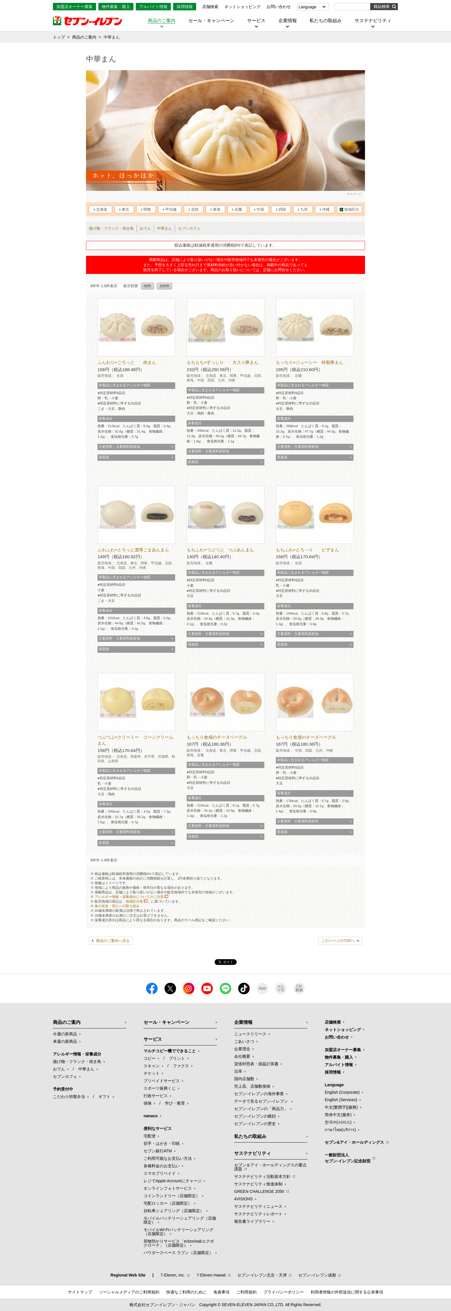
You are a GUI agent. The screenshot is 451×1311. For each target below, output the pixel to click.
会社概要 (242, 1056)
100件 (164, 286)
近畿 (238, 209)
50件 (147, 286)
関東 (147, 209)
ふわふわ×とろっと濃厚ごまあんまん (133, 549)
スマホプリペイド (160, 1173)
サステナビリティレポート (258, 1214)
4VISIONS (243, 1199)
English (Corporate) (342, 1092)
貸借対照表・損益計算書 (256, 1064)
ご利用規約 (246, 1292)
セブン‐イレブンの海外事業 (259, 1093)
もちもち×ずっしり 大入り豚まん (222, 362)
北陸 (194, 209)
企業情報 (287, 20)
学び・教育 (175, 1103)
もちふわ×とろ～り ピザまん (307, 549)
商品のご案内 (161, 20)
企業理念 (242, 1049)
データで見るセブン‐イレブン (261, 1101)
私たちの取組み (325, 20)
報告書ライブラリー (252, 1221)
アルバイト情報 (153, 6)
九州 (304, 209)
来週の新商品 (65, 1041)
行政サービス (156, 1095)
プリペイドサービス (162, 1080)
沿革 (238, 1071)
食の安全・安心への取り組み (117, 906)
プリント (177, 1058)
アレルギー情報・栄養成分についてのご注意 (129, 897)
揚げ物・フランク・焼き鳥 (111, 228)
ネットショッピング (242, 6)
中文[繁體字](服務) (341, 1107)
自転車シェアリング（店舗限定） (174, 1210)
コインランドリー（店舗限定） (172, 1195)
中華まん (164, 228)
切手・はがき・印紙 (162, 1143)
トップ (59, 37)
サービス (256, 20)
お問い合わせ (279, 6)
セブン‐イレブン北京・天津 (262, 1275)
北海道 (101, 209)
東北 (125, 209)
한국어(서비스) (338, 1122)
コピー (150, 1058)
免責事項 (221, 1292)
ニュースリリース (250, 1034)
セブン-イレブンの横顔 (255, 1116)
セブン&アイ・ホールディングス (354, 1142)
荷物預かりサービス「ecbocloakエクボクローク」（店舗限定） (179, 1243)
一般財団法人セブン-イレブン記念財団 (347, 1158)
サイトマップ (80, 1292)
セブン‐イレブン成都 (317, 1275)
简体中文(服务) (338, 1114)
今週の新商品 (65, 1034)
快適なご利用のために (186, 1292)
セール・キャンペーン (211, 20)
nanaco (151, 1116)
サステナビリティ (373, 20)
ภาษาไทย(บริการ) (340, 1129)
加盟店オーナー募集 (74, 6)
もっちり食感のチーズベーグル (217, 737)
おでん (145, 228)
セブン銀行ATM (158, 1151)
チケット (152, 1073)
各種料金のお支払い (162, 1166)
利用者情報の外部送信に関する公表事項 (347, 1292)
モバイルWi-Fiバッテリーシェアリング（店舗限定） (178, 1231)
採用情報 (185, 6)
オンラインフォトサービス (168, 1188)
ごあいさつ (244, 1041)
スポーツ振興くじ (160, 1088)
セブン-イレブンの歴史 (255, 1123)
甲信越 (171, 209)
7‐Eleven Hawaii (211, 1275)
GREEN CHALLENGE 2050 (259, 1191)
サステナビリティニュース (258, 1206)
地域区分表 (134, 901)
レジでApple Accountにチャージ (173, 1180)
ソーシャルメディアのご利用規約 (129, 1292)
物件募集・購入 (116, 6)
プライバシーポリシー (283, 1292)
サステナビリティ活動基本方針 (262, 1176)
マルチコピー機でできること (170, 1051)
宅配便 (150, 1136)
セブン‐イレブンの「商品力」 (261, 1108)
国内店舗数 (244, 1078)
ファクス (181, 1066)
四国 (282, 209)
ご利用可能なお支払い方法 (168, 1158)
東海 (216, 209)
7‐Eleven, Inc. (172, 1275)
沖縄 (326, 209)
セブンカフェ (189, 228)
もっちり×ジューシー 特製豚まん (309, 362)
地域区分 (351, 209)
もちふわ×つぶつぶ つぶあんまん (220, 549)
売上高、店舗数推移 (252, 1086)
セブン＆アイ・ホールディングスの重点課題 (270, 1167)
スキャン (152, 1066)
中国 (260, 209)
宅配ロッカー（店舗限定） (168, 1203)
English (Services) (341, 1099)
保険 (148, 1103)
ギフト (104, 1096)
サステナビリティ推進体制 (258, 1184)
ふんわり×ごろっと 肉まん (127, 362)
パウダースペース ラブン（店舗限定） (178, 1252)
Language (307, 7)
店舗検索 (210, 6)
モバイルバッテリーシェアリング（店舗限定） (180, 1220)
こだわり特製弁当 (69, 1096)
